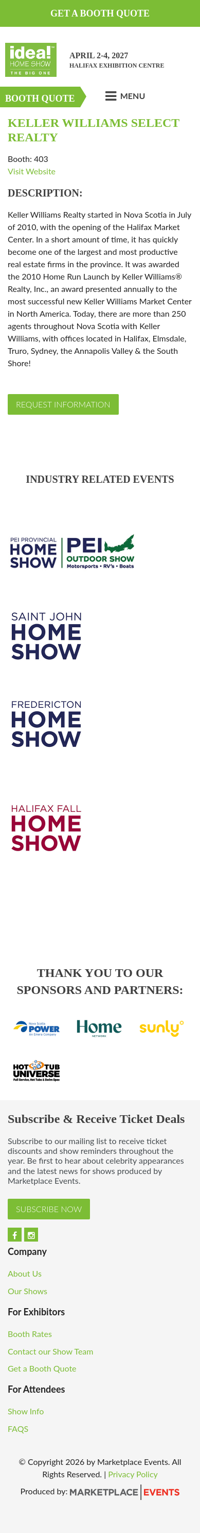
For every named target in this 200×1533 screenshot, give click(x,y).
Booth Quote (40, 98)
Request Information (63, 404)
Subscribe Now (49, 1209)
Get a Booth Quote (100, 13)
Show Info (27, 1411)
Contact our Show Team (52, 1351)
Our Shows (27, 1291)
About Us (25, 1273)
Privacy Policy (133, 1474)
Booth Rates (31, 1334)
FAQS (18, 1428)
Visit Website (32, 171)
